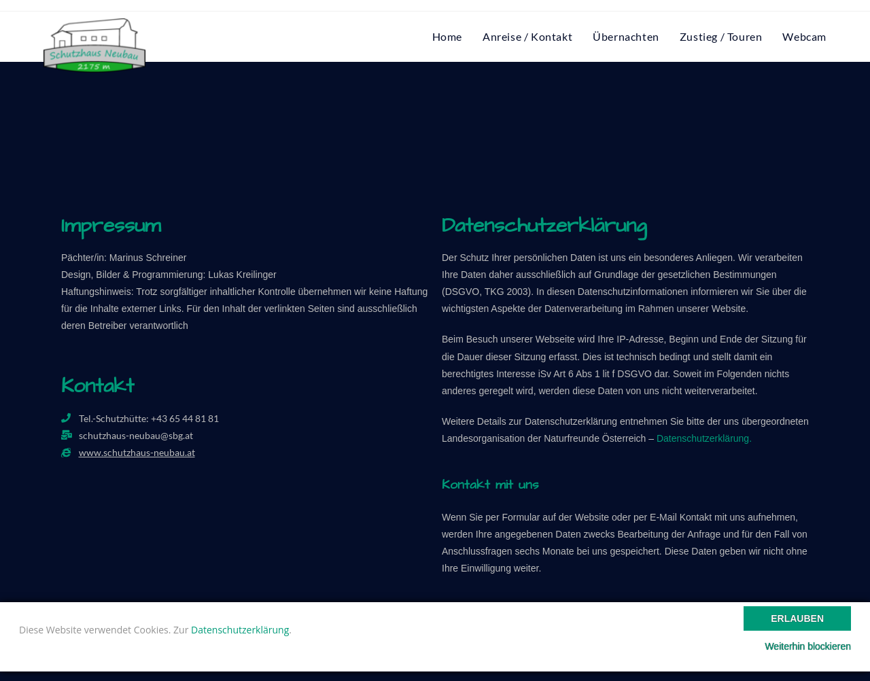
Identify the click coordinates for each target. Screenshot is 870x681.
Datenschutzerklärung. (704, 438)
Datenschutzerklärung (240, 629)
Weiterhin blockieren (808, 646)
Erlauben (797, 618)
